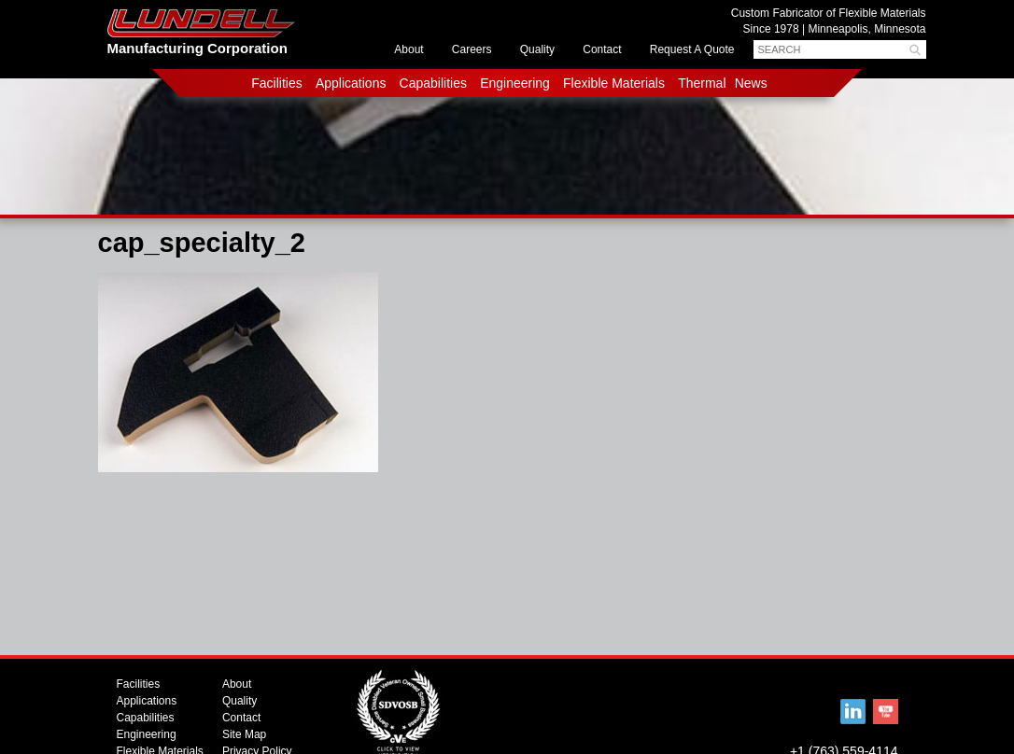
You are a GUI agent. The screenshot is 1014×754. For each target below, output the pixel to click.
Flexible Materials (614, 83)
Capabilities (433, 83)
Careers (472, 49)
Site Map (244, 734)
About (408, 49)
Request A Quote (692, 49)
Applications (351, 83)
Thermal (701, 83)
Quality (537, 49)
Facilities (276, 83)
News (751, 83)
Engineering (515, 83)
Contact (602, 49)
